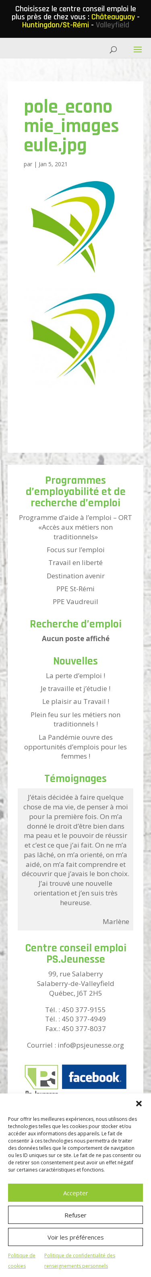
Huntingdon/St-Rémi (55, 25)
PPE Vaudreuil (75, 601)
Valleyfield (112, 25)
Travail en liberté (75, 562)
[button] (139, 1104)
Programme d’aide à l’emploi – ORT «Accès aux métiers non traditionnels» (75, 527)
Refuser (75, 1215)
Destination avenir (76, 575)
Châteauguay (113, 17)
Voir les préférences (76, 1237)
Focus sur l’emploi (76, 549)
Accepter (75, 1193)
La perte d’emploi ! (75, 675)
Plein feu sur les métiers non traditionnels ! (75, 719)
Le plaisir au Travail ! (75, 701)
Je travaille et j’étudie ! (75, 688)
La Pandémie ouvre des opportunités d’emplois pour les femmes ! (75, 746)
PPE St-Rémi (75, 588)
